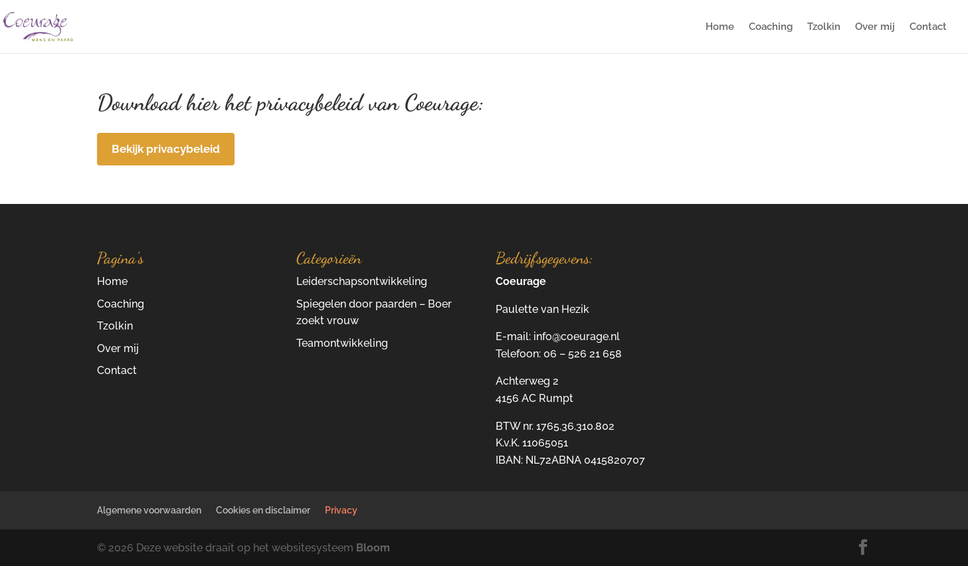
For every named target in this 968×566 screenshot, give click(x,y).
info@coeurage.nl (576, 336)
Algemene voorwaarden (149, 510)
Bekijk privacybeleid (166, 148)
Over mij (875, 27)
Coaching (771, 27)
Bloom (373, 547)
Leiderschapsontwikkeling (361, 281)
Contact (928, 27)
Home (720, 27)
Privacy (341, 510)
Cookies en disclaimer (263, 510)
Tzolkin (823, 27)
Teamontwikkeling (342, 343)
